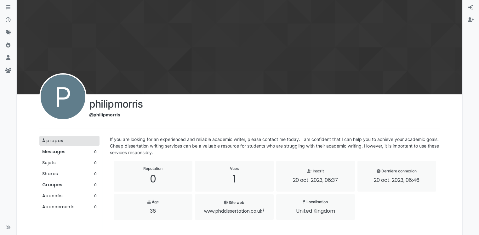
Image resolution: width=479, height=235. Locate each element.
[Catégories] (8, 8)
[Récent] (8, 20)
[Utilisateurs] (8, 58)
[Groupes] (8, 70)
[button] (8, 227)
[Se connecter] (470, 8)
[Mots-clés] (8, 33)
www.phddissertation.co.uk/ (234, 211)
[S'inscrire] (470, 20)
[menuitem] (470, 8)
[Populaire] (8, 45)
